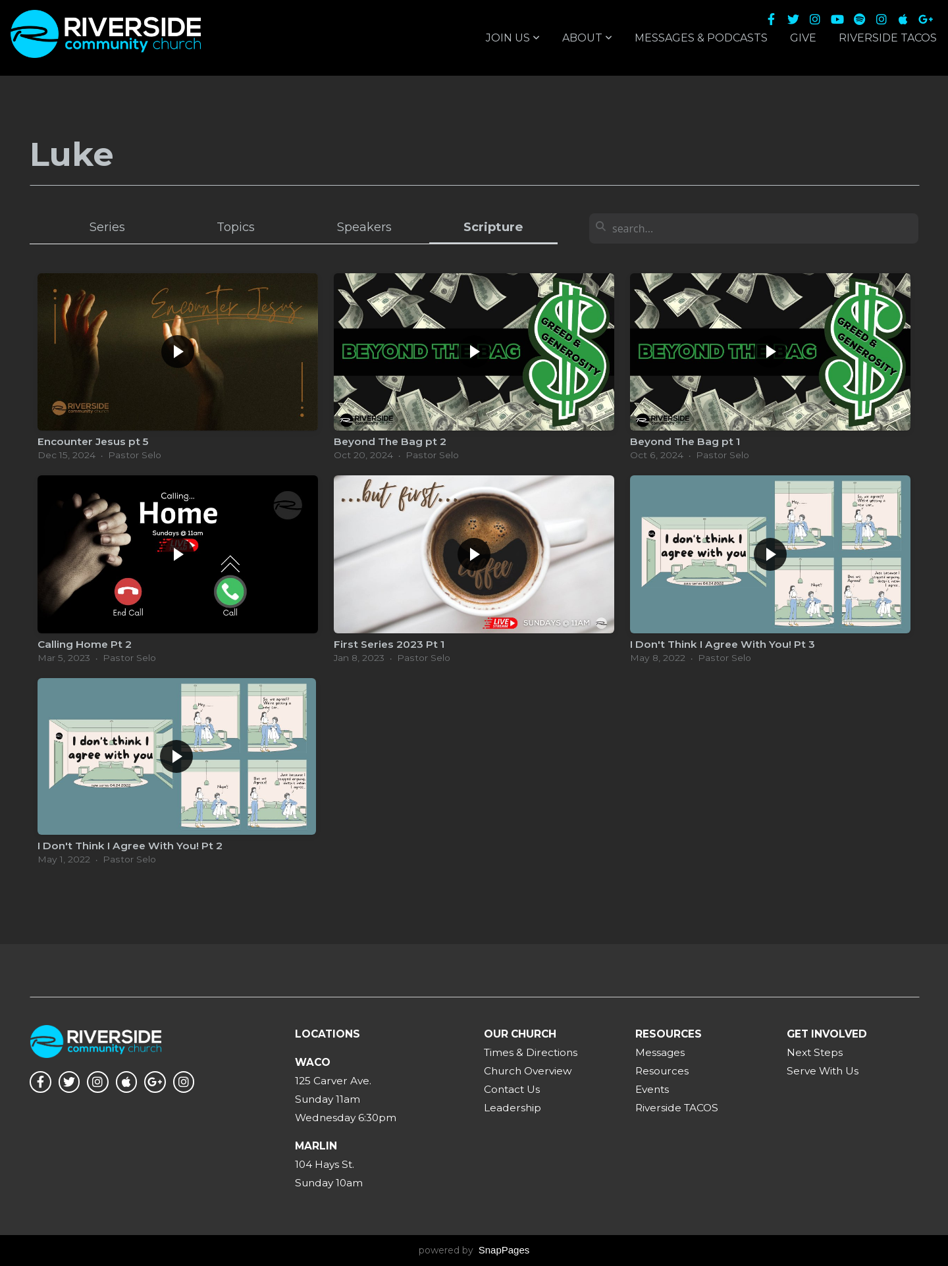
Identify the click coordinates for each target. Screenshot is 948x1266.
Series (107, 226)
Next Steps (815, 1052)
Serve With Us (822, 1071)
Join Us (513, 38)
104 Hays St (323, 1164)
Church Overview (528, 1071)
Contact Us (512, 1089)
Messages (660, 1052)
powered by (474, 1250)
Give (803, 38)
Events (652, 1089)
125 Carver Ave (332, 1080)
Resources (662, 1071)
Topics (236, 226)
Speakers (364, 226)
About (587, 38)
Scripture (493, 226)
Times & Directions (530, 1052)
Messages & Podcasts (701, 38)
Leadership (512, 1107)
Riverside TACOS (888, 38)
